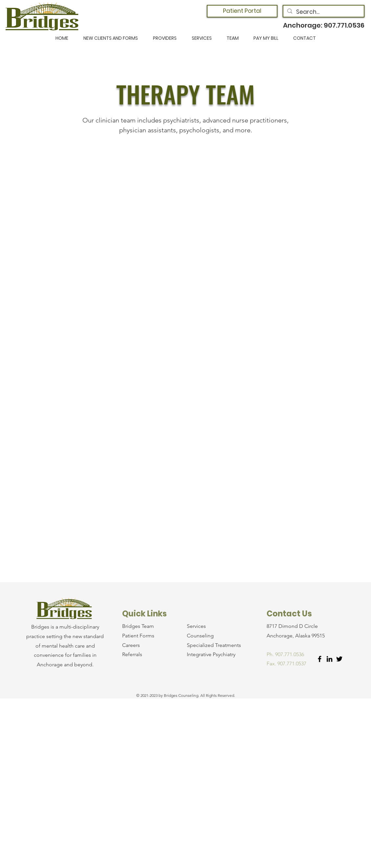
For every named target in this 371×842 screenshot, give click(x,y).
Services (196, 626)
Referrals (132, 654)
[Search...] (323, 12)
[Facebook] (320, 659)
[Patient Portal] (242, 11)
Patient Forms (138, 635)
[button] (110, 38)
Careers (131, 645)
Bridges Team (138, 626)
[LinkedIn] (329, 659)
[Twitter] (339, 659)
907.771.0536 (344, 25)
